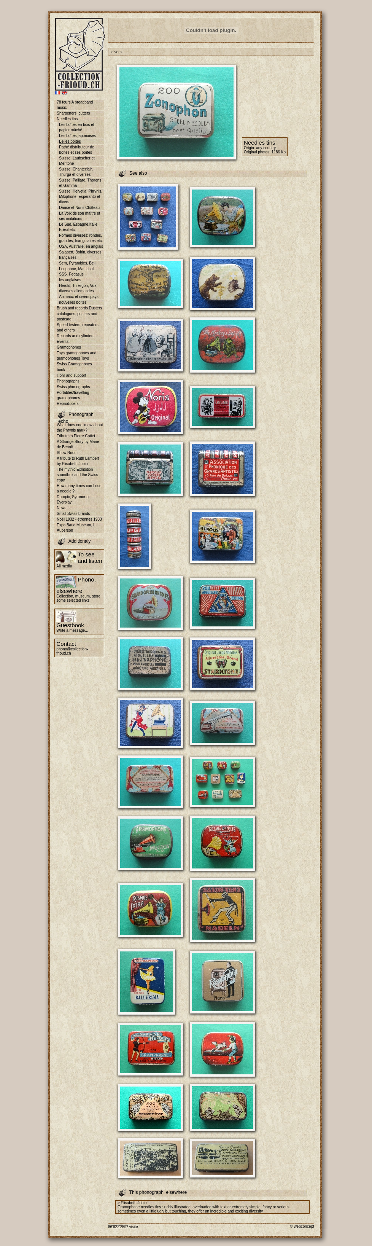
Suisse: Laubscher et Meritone (76, 161)
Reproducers (67, 404)
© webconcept (302, 1226)
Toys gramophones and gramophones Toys (76, 355)
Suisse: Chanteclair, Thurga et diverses (75, 172)
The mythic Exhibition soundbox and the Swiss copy (77, 474)
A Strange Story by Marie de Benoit (78, 444)
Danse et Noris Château (79, 208)
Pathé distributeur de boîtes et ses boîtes (76, 150)
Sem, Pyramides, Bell (77, 263)
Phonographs (68, 381)
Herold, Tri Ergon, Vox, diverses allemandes (78, 288)
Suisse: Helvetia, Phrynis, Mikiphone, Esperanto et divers (80, 196)
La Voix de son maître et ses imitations (79, 216)
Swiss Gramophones (74, 364)
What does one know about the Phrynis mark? (80, 427)
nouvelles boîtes (72, 302)
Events (62, 341)
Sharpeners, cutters (73, 113)
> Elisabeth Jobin (132, 1203)
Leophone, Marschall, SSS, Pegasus (77, 271)
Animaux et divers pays (78, 297)
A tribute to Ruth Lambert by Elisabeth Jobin (78, 461)
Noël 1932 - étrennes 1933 (79, 519)
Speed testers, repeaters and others (78, 327)
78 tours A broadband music (75, 105)
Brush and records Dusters (79, 308)
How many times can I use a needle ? (79, 488)
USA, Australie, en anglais (81, 246)
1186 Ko (279, 152)
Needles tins (67, 119)
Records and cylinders (75, 336)
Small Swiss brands (73, 513)
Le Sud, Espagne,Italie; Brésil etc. (78, 227)
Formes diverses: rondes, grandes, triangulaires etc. (81, 238)
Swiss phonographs (73, 387)
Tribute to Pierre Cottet (76, 436)
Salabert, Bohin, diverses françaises (80, 255)
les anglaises (70, 280)
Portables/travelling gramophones (73, 395)
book (61, 370)
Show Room (67, 453)
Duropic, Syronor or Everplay (73, 499)
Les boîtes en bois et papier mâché (76, 127)
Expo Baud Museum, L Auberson (76, 527)
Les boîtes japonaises (77, 136)
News (61, 508)
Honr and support (71, 375)
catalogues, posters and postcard (77, 316)
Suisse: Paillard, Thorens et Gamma (80, 183)
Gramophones (69, 347)
